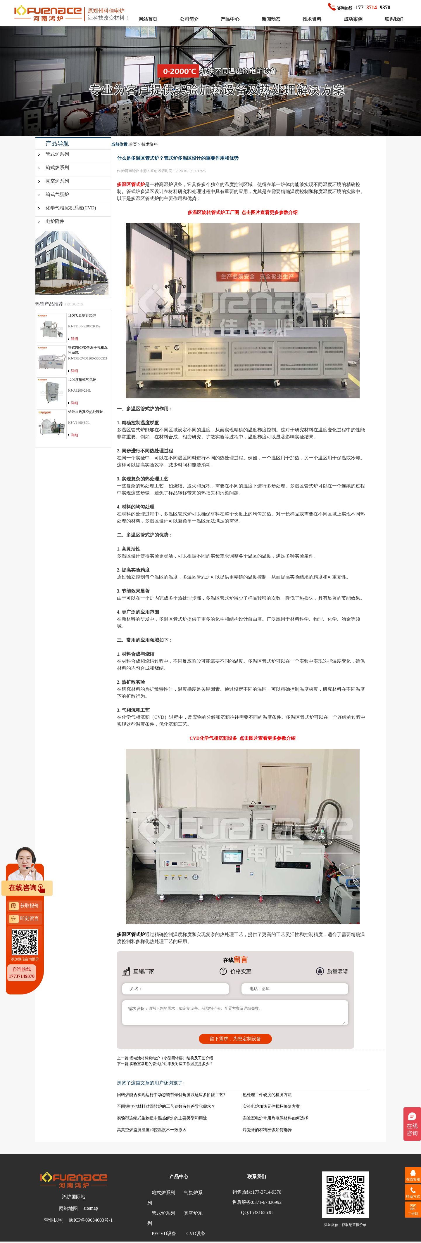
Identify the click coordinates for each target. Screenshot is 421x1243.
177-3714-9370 (266, 1192)
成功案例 (353, 19)
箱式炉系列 (57, 167)
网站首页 (148, 19)
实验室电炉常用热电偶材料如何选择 (275, 1118)
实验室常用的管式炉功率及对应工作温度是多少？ (171, 1064)
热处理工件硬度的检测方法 (267, 1095)
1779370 (359, 8)
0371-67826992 (267, 1202)
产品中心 (230, 19)
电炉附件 (55, 221)
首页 (133, 144)
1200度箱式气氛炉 (82, 380)
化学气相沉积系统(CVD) (71, 207)
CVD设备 (196, 1233)
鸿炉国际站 (73, 1196)
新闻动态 (271, 19)
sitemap (91, 1208)
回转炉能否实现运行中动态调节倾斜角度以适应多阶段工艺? (171, 1095)
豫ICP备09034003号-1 (91, 1220)
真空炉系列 (57, 180)
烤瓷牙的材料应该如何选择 (267, 1130)
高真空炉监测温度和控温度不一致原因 (152, 1130)
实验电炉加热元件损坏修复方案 (271, 1106)
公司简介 (189, 19)
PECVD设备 (164, 1233)
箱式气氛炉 (57, 194)
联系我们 (394, 19)
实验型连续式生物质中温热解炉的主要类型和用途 (162, 1118)
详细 (74, 339)
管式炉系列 (57, 154)
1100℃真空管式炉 (82, 315)
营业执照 (53, 1220)
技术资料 (312, 19)
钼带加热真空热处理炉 (85, 412)
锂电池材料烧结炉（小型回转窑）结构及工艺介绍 (171, 1058)
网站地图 (68, 1208)
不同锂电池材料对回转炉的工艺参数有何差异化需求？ (166, 1106)
